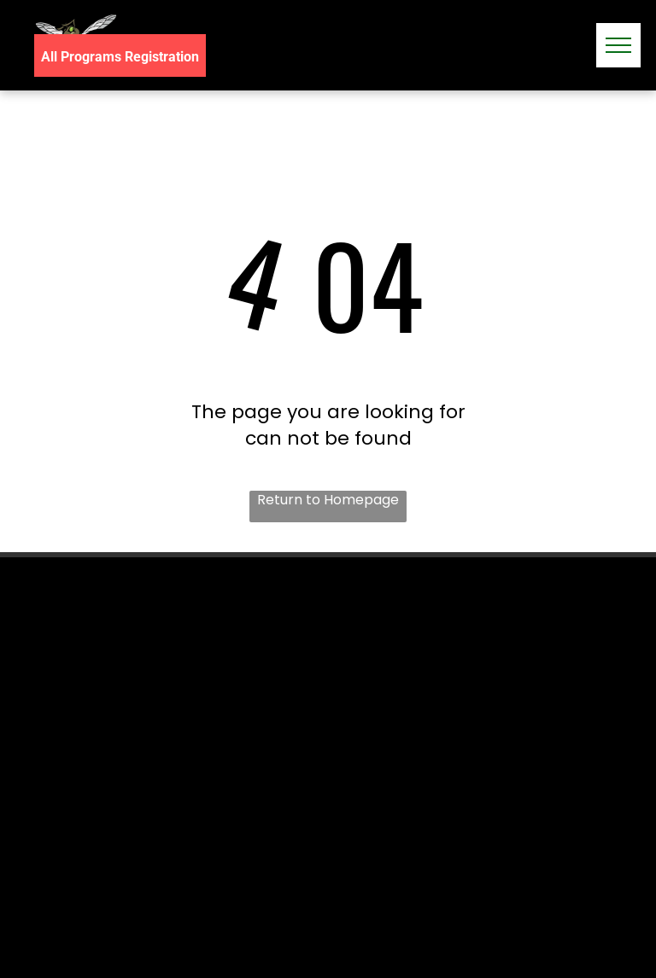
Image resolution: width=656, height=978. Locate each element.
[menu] (618, 45)
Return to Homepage (328, 500)
